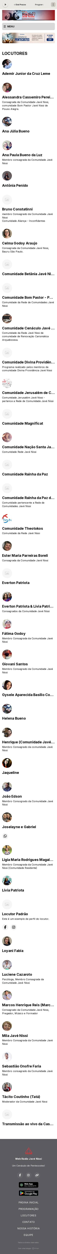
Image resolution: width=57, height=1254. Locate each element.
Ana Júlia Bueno (16, 131)
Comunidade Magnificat (22, 423)
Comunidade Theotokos (22, 528)
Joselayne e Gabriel (19, 827)
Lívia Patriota (13, 890)
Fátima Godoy (14, 633)
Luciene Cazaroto (17, 974)
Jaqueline (10, 773)
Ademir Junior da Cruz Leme (26, 74)
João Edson (12, 796)
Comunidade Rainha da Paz (25, 474)
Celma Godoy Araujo (19, 243)
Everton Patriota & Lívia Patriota (28, 606)
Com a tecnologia (28, 1248)
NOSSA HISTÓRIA (28, 1228)
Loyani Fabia (12, 951)
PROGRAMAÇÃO (29, 1208)
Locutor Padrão (15, 914)
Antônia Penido (15, 185)
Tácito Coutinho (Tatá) (21, 1097)
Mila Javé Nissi (15, 1036)
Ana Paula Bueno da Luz (22, 155)
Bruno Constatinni (17, 209)
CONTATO (28, 1221)
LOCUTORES (28, 1215)
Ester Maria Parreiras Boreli (25, 555)
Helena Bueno (14, 718)
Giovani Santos (15, 664)
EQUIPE (28, 1234)
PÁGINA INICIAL (28, 1202)
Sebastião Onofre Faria (21, 1066)
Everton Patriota (15, 583)
